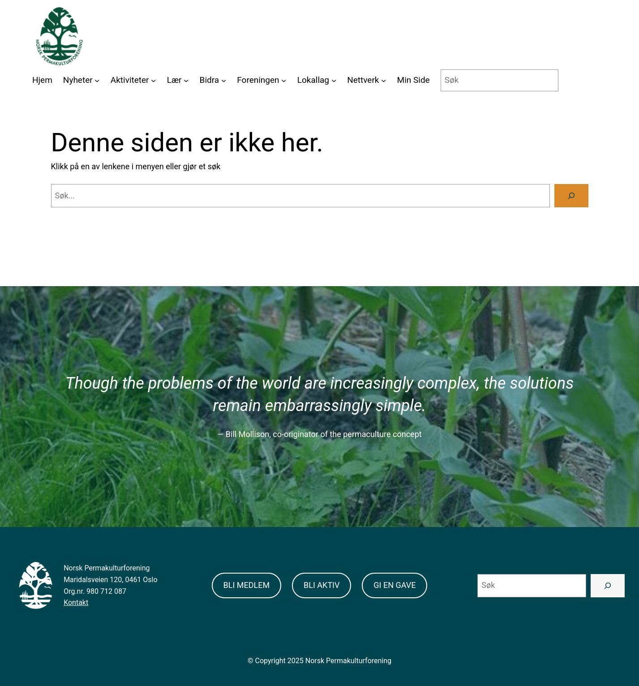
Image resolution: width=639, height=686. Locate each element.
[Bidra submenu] (223, 80)
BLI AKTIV (321, 585)
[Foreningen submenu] (283, 80)
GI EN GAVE (394, 585)
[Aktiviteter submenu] (153, 80)
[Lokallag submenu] (333, 80)
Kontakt (76, 602)
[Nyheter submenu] (96, 80)
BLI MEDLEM (246, 585)
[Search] (571, 195)
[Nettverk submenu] (383, 80)
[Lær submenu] (186, 80)
